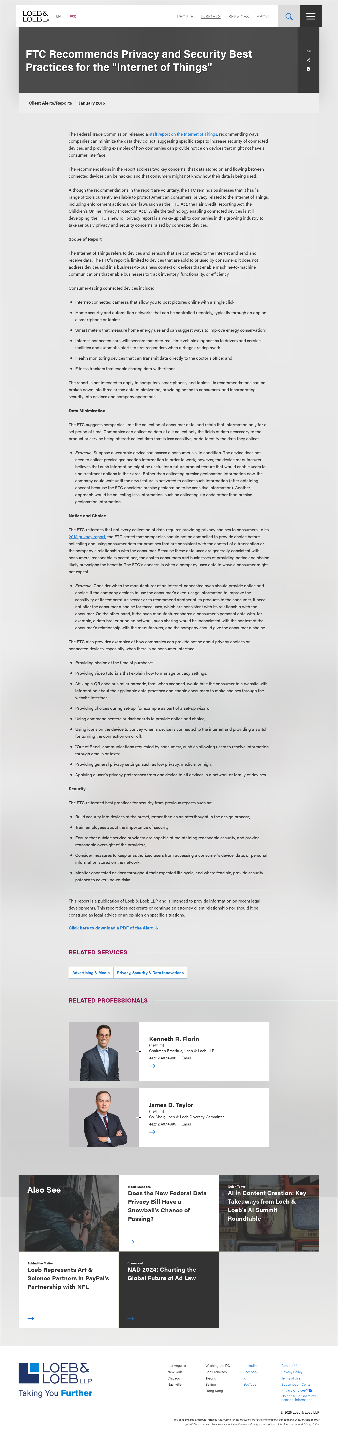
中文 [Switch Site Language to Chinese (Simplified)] (75, 16)
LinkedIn (250, 1365)
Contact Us (289, 1365)
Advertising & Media (91, 972)
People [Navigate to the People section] (183, 16)
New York (174, 1371)
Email (186, 1058)
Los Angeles (176, 1365)
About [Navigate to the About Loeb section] (261, 16)
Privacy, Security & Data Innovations (150, 972)
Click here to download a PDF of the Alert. (111, 927)
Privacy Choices (296, 1390)
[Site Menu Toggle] (308, 16)
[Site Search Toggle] (287, 16)
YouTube (250, 1384)
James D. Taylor (171, 1104)
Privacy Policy (291, 1371)
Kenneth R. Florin (174, 1038)
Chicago (173, 1378)
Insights (208, 16)
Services (236, 16)
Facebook (251, 1371)
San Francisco (216, 1371)
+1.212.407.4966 (162, 1058)
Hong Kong (214, 1390)
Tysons (211, 1378)
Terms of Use (290, 1378)
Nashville (174, 1384)
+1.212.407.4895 (162, 1124)
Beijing (211, 1384)
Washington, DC (218, 1365)
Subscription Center (296, 1384)
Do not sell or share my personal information (298, 1397)
